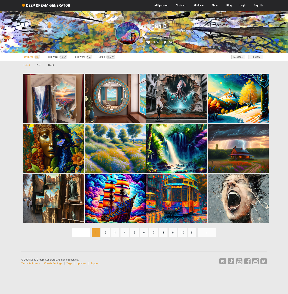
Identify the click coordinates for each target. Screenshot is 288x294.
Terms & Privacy (30, 263)
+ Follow (255, 57)
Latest (27, 65)
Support (95, 263)
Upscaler (161, 5)
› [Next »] (206, 232)
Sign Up (258, 5)
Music (198, 5)
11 (192, 232)
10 (182, 232)
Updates (81, 263)
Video (180, 5)
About (214, 5)
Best (39, 65)
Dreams (32, 57)
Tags (69, 263)
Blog (229, 5)
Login (243, 5)
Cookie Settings (53, 263)
